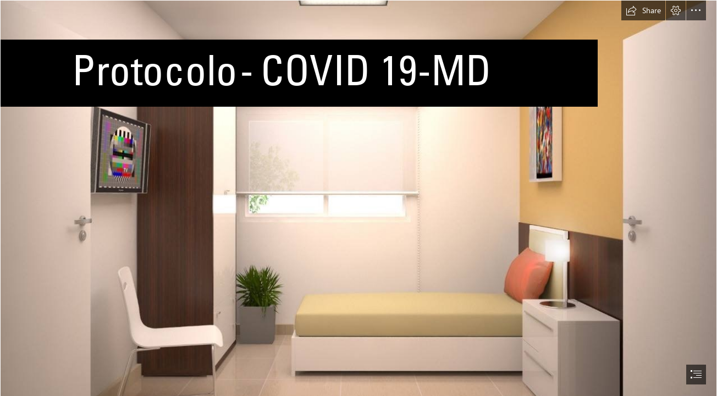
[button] (643, 10)
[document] (358, 198)
